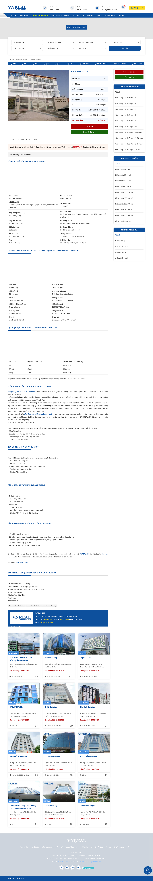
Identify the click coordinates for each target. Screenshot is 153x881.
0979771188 (82, 10)
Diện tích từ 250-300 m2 (124, 210)
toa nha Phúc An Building (33, 606)
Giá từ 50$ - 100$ (121, 258)
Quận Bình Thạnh (119, 64)
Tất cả (117, 92)
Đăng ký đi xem (89, 132)
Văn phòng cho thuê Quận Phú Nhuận (129, 138)
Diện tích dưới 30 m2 (123, 169)
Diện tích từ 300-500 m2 (124, 215)
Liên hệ (121, 15)
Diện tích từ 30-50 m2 (123, 175)
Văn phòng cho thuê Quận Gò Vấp (128, 150)
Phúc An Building (20, 606)
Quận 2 (24, 64)
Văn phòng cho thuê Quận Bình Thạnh (129, 144)
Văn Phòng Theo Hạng (60, 15)
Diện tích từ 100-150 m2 (124, 192)
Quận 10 (69, 64)
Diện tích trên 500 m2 (123, 221)
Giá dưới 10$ (120, 241)
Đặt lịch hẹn (129, 77)
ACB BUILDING (22, 563)
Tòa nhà (75, 15)
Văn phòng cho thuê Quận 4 (125, 115)
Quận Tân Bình (83, 64)
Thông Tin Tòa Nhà (22, 155)
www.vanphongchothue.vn (90, 862)
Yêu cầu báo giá (129, 72)
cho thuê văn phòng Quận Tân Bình (38, 414)
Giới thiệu (24, 15)
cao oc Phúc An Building (49, 606)
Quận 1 (13, 64)
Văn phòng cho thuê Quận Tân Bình (128, 132)
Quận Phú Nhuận (101, 64)
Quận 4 (46, 64)
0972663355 (47, 619)
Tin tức (99, 15)
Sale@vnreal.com (109, 10)
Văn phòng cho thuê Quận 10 (126, 127)
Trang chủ (12, 15)
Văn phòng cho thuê (39, 15)
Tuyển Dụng (110, 15)
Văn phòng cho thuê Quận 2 (125, 103)
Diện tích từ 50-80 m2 (123, 181)
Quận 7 (57, 64)
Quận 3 (35, 64)
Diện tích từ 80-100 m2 (123, 187)
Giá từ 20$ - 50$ (121, 252)
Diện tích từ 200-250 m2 (124, 204)
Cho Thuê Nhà (87, 15)
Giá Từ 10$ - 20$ (121, 247)
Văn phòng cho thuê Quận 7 (125, 121)
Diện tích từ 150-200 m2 (124, 198)
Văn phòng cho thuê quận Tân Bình (21, 391)
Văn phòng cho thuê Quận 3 (125, 109)
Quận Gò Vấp (137, 64)
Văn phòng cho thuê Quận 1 (125, 98)
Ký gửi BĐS (138, 7)
